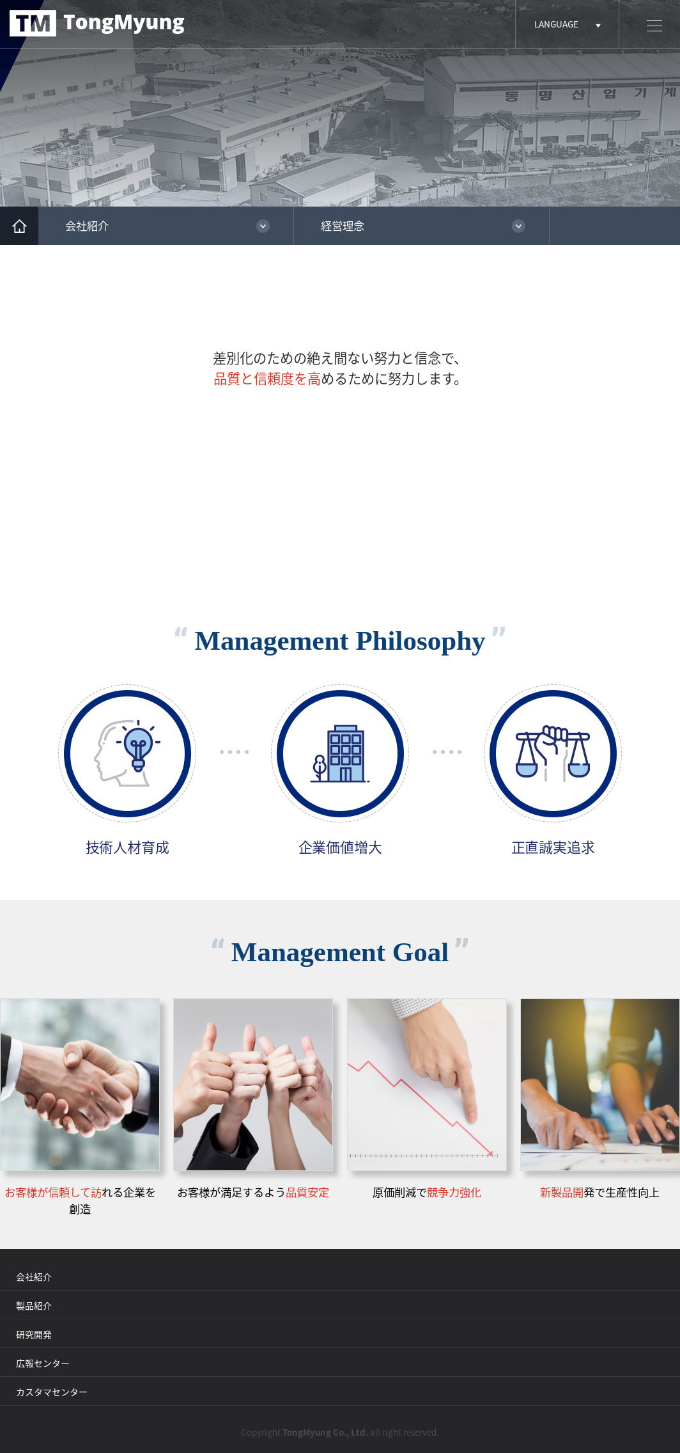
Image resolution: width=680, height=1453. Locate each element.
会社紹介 (87, 225)
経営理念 (342, 225)
